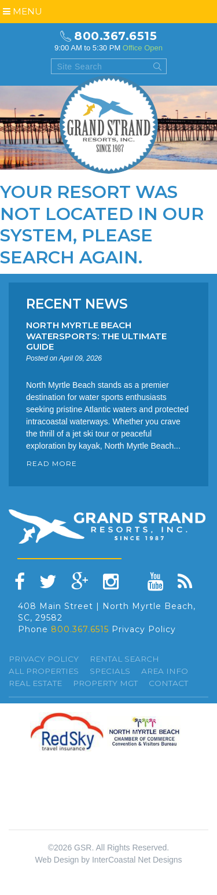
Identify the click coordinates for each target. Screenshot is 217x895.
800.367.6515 (115, 36)
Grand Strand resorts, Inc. (109, 124)
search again (69, 257)
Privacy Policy (144, 629)
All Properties (44, 671)
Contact (168, 683)
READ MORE (52, 463)
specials (110, 671)
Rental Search (124, 658)
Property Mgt (105, 683)
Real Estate (35, 683)
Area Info (164, 671)
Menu (22, 11)
